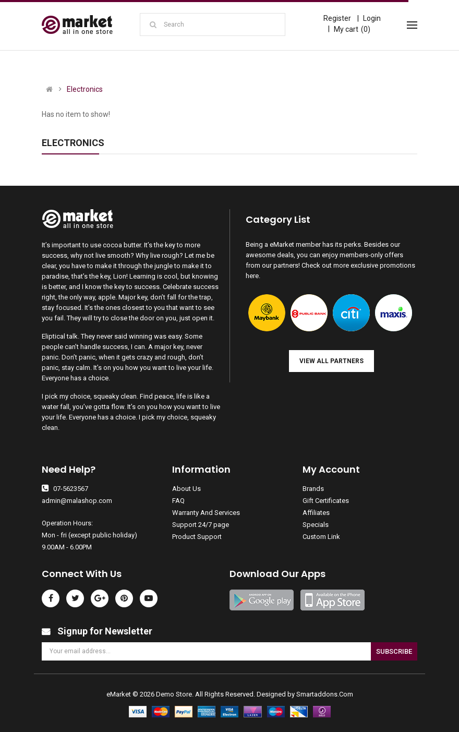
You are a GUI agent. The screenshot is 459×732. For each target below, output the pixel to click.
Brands (313, 489)
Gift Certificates (326, 501)
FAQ (178, 501)
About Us (186, 489)
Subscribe (394, 651)
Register (337, 18)
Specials (316, 525)
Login (372, 18)
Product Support (197, 537)
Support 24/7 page (200, 525)
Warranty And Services (206, 513)
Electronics (85, 89)
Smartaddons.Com (324, 694)
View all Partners (331, 361)
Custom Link (321, 537)
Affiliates (316, 513)
